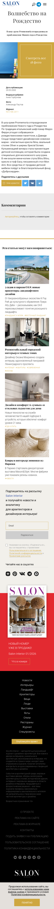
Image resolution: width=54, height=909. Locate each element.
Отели (27, 717)
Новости (27, 680)
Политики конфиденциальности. (28, 894)
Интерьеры (27, 684)
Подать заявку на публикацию (27, 836)
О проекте (27, 811)
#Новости (9, 478)
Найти (36, 4)
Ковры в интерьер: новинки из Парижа (24, 462)
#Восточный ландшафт (35, 315)
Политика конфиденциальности (27, 848)
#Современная (33, 368)
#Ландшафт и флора (14, 315)
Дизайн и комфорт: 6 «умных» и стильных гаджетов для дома (25, 406)
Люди (27, 703)
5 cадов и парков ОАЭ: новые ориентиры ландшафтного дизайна (22, 290)
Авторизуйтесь (12, 216)
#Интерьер (9, 368)
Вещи (27, 698)
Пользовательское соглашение (27, 842)
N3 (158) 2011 (12, 112)
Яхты (27, 713)
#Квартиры (21, 368)
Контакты (27, 830)
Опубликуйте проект (27, 741)
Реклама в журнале (27, 824)
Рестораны (27, 722)
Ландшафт (27, 689)
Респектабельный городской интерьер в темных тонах (23, 351)
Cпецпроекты (27, 731)
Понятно (27, 902)
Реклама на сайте (27, 817)
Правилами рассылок (20, 556)
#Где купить (10, 426)
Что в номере (19, 661)
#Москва (9, 371)
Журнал (27, 727)
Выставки (27, 708)
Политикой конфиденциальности (25, 553)
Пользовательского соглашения (25, 550)
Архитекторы (27, 694)
